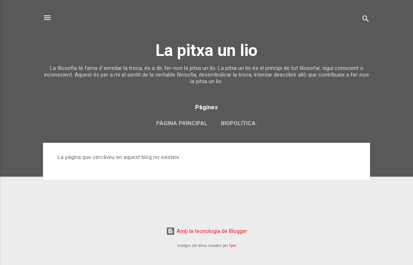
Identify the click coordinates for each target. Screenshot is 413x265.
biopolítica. (239, 123)
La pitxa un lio (206, 50)
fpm (232, 245)
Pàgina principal (182, 123)
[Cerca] (365, 20)
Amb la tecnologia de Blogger (206, 231)
